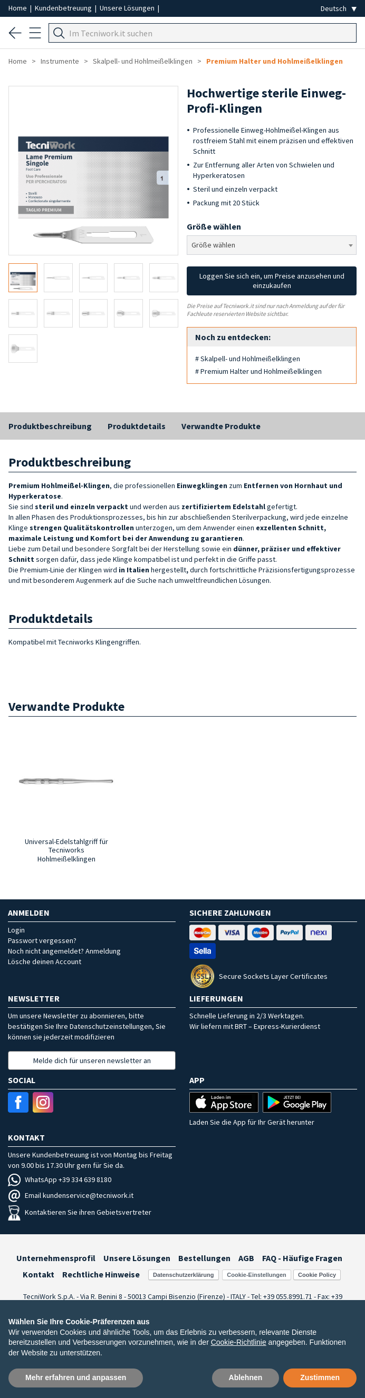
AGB (246, 1258)
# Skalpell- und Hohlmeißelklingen (247, 358)
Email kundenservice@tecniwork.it (70, 1195)
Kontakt (38, 1274)
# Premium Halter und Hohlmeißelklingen (258, 371)
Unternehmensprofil (55, 1258)
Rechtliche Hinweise (101, 1274)
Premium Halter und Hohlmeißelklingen (274, 61)
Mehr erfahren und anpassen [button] (75, 1377)
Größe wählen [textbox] (213, 245)
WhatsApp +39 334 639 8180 (59, 1179)
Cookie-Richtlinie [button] (238, 1342)
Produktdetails (137, 426)
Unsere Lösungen (128, 8)
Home (18, 8)
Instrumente (60, 61)
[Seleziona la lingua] (339, 8)
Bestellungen (204, 1258)
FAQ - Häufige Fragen (302, 1258)
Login (16, 930)
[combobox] (272, 245)
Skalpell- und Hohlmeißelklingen (143, 61)
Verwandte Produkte (221, 426)
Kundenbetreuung (64, 8)
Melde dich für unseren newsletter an (92, 1060)
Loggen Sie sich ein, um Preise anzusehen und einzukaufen (271, 280)
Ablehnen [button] (246, 1377)
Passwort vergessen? (42, 940)
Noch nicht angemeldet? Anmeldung (64, 951)
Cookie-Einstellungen (256, 1275)
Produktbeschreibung (50, 426)
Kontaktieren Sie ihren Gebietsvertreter (79, 1212)
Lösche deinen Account (44, 961)
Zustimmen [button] (320, 1377)
